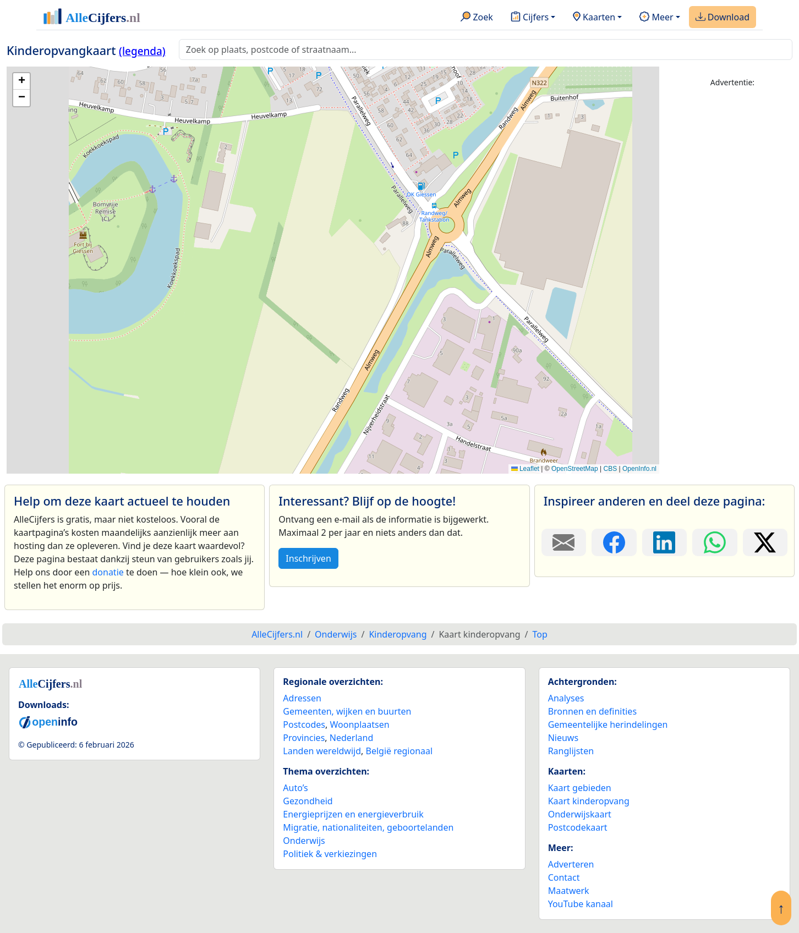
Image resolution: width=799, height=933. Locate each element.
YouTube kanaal (580, 904)
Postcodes (304, 724)
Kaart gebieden (579, 788)
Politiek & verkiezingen (330, 854)
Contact (564, 877)
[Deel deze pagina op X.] (765, 542)
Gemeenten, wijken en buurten (347, 711)
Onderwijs (304, 841)
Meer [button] (656, 17)
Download (722, 17)
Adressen (302, 698)
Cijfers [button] (530, 17)
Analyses (566, 698)
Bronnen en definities (592, 711)
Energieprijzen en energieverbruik (353, 814)
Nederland (352, 738)
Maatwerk (568, 891)
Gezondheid (307, 801)
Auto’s (295, 788)
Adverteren (571, 864)
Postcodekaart (578, 827)
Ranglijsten (571, 751)
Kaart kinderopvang (589, 801)
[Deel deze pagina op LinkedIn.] (664, 542)
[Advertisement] (732, 262)
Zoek (477, 17)
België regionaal (399, 751)
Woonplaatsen (359, 724)
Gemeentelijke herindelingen (608, 724)
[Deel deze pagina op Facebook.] (614, 542)
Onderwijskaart (579, 814)
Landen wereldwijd (322, 751)
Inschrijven (308, 558)
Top (540, 634)
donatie (107, 572)
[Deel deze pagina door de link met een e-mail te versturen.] (563, 542)
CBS (610, 469)
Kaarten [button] (594, 17)
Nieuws (563, 738)
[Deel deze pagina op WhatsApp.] (714, 542)
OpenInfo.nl (639, 469)
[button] (21, 81)
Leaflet (525, 469)
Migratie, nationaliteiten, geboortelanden (368, 827)
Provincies (304, 738)
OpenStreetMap (574, 469)
